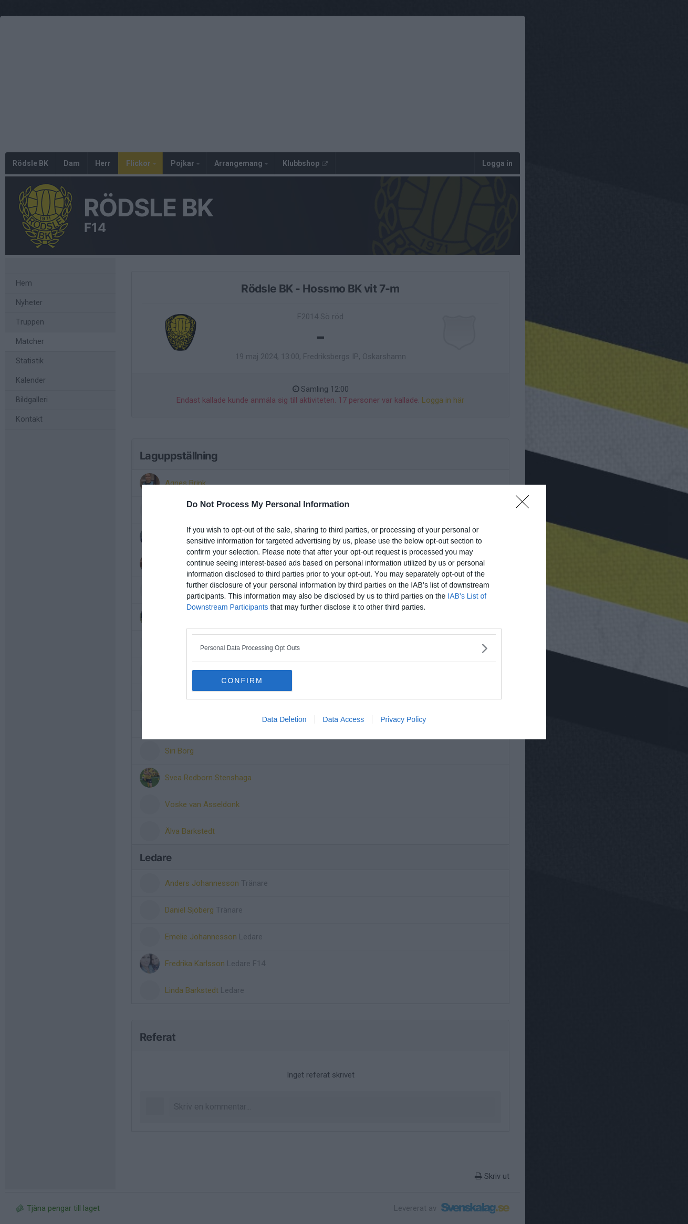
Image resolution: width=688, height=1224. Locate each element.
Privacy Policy (403, 719)
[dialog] (344, 612)
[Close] (526, 505)
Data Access (343, 719)
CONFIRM (242, 680)
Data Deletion (284, 719)
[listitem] (344, 648)
